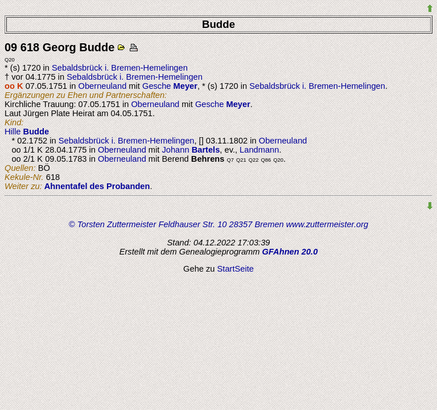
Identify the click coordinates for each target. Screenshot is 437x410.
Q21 (241, 160)
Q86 (266, 160)
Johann (191, 149)
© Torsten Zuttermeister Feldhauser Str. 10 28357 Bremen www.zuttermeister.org (218, 224)
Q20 (10, 60)
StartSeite (235, 268)
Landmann (259, 149)
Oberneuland (103, 86)
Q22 (254, 160)
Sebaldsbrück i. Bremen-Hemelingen (120, 67)
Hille (27, 131)
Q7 (230, 160)
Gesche (169, 86)
